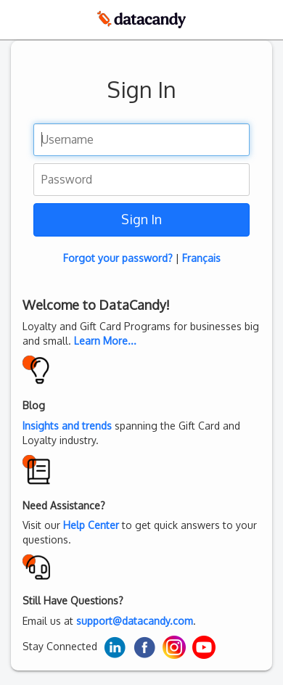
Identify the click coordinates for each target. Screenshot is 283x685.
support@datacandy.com (134, 621)
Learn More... (105, 341)
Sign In (141, 219)
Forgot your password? (118, 258)
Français (201, 258)
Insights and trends (67, 425)
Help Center (91, 525)
